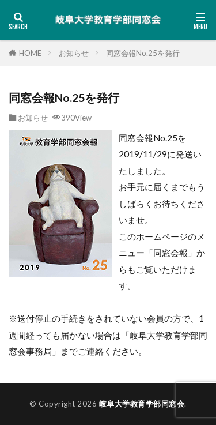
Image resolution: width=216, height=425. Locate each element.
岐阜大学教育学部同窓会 (142, 403)
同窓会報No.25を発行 (143, 53)
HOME (30, 53)
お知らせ (74, 53)
